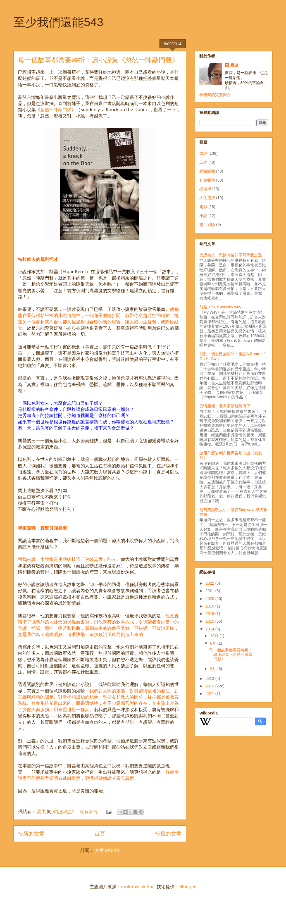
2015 (210, 621)
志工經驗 (207, 224)
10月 (214, 635)
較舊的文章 (168, 833)
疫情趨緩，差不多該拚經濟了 (224, 406)
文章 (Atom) (107, 850)
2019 (210, 606)
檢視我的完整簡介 (215, 94)
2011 (210, 693)
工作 (203, 162)
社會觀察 (207, 180)
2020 (210, 598)
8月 (213, 643)
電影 (203, 206)
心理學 (205, 189)
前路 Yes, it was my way (220, 307)
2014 (210, 629)
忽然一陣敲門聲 (56, 109)
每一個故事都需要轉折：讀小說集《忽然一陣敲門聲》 (98, 60)
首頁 (99, 833)
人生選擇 (207, 198)
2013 (210, 678)
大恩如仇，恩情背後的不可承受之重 (230, 255)
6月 (213, 668)
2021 (210, 591)
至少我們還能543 (58, 22)
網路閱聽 (207, 171)
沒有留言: (90, 811)
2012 (210, 686)
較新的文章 (31, 833)
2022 (210, 583)
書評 (203, 153)
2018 (210, 613)
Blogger (187, 886)
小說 (203, 215)
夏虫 (234, 65)
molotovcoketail (137, 886)
